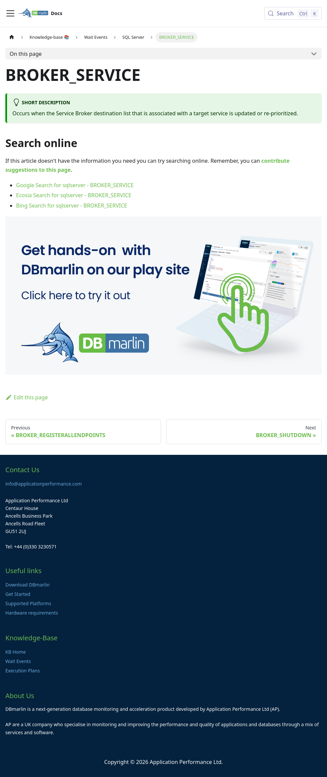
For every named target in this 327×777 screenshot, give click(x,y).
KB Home (15, 652)
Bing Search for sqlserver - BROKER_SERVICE (71, 205)
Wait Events (18, 661)
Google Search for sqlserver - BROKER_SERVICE (75, 185)
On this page (26, 53)
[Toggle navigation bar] (10, 13)
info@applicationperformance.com (43, 484)
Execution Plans (22, 670)
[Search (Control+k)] (293, 13)
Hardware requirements (31, 613)
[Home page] (11, 37)
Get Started (17, 594)
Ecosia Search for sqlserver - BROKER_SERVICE (73, 195)
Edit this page (26, 397)
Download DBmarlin (27, 584)
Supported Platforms (28, 603)
